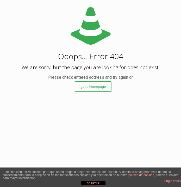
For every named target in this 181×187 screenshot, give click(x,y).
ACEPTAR (93, 183)
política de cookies (141, 175)
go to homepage (93, 87)
